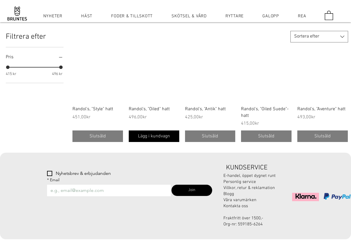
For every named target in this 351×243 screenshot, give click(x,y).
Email (53, 179)
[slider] (7, 67)
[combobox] (319, 36)
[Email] (107, 190)
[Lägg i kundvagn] (154, 136)
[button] (329, 15)
